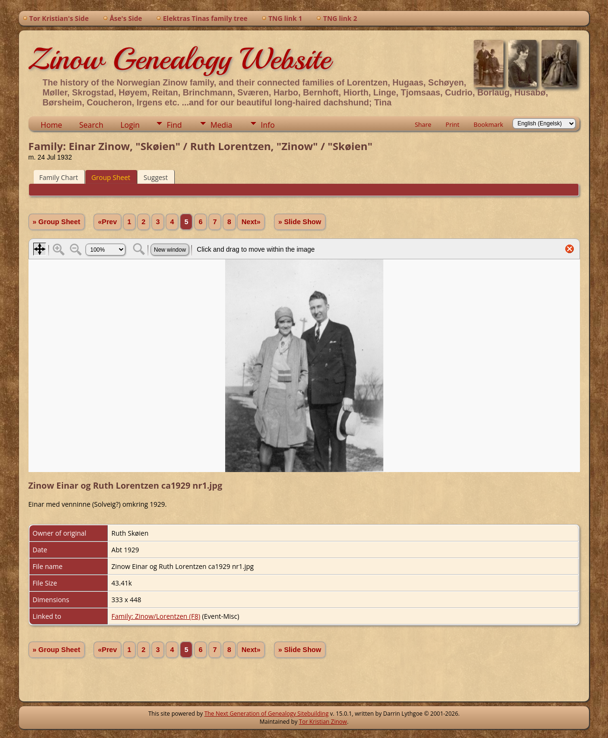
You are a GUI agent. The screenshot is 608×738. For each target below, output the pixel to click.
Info (268, 125)
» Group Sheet (56, 222)
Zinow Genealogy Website (179, 59)
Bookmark (488, 124)
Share (423, 124)
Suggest (155, 177)
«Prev (107, 222)
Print (452, 124)
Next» (250, 222)
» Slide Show (299, 222)
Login (130, 125)
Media (221, 125)
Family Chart (58, 177)
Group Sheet (110, 177)
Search (91, 125)
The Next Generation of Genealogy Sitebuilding (266, 714)
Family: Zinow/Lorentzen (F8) (156, 616)
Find (174, 125)
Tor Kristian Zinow (323, 722)
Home (51, 125)
